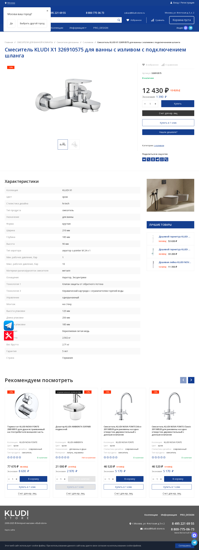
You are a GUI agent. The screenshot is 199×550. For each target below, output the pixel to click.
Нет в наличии (81, 478)
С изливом (88, 42)
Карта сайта (10, 530)
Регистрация (187, 2)
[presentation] (183, 380)
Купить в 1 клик (168, 122)
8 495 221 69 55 (57, 13)
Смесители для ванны (68, 42)
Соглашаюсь (185, 545)
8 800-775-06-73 (182, 529)
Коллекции (57, 27)
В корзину (33, 478)
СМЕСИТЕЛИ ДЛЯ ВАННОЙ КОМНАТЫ (35, 42)
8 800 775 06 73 (95, 13)
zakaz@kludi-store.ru (134, 12)
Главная (9, 42)
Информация (78, 27)
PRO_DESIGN (100, 27)
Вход (176, 2)
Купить (178, 103)
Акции (179, 27)
